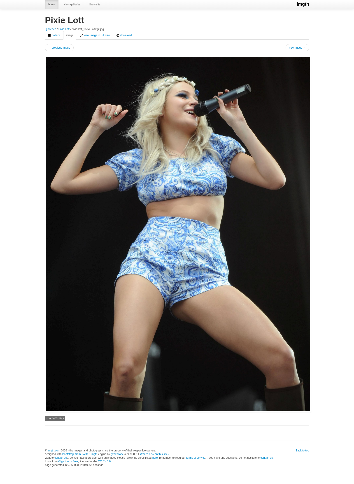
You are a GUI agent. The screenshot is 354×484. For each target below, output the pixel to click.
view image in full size (95, 35)
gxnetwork (117, 454)
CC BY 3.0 (104, 461)
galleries (51, 29)
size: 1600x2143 (55, 418)
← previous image (59, 47)
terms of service (195, 457)
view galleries (72, 4)
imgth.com (54, 450)
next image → (297, 47)
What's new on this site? (154, 454)
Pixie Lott (64, 29)
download (124, 35)
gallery (54, 35)
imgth (303, 4)
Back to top (302, 450)
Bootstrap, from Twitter (75, 454)
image (70, 35)
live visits (94, 4)
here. (155, 457)
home (51, 4)
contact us (60, 457)
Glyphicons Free (68, 461)
